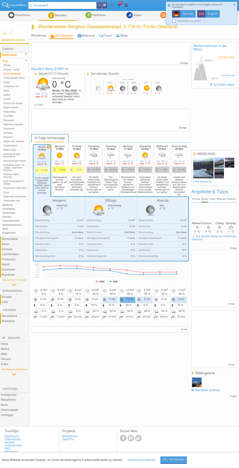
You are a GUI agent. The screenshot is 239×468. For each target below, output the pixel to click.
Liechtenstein (10, 254)
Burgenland (9, 233)
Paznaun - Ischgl (11, 70)
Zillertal (7, 65)
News (4, 344)
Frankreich (9, 259)
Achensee (8, 133)
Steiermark (8, 213)
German (187, 13)
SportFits (68, 439)
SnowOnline (70, 436)
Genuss (6, 359)
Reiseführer (22, 15)
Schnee (196, 199)
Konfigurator (9, 394)
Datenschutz (13, 439)
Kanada (7, 297)
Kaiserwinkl (9, 129)
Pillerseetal (9, 120)
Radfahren (99, 15)
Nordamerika (12, 291)
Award (5, 349)
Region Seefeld (11, 108)
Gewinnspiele (9, 410)
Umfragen (7, 415)
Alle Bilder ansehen (207, 390)
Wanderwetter (64, 35)
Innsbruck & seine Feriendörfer (12, 155)
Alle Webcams (203, 181)
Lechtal (7, 99)
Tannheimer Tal (11, 86)
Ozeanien (9, 310)
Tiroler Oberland (12, 74)
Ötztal (6, 192)
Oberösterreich (11, 221)
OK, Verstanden (173, 459)
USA (5, 302)
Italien (5, 244)
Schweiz (7, 249)
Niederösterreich (12, 225)
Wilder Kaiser (10, 150)
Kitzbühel (8, 137)
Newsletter (11, 451)
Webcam (221, 199)
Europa (7, 49)
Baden (137, 15)
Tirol (5, 61)
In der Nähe (107, 6)
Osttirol (7, 95)
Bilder (124, 35)
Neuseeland (9, 316)
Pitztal (7, 91)
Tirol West (8, 116)
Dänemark (8, 269)
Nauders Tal (228, 75)
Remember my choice (189, 21)
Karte (4, 405)
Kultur (4, 364)
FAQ (8, 448)
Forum (107, 35)
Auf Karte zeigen (224, 84)
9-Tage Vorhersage (50, 138)
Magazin (14, 338)
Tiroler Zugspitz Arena (14, 78)
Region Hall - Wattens (14, 142)
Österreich (9, 55)
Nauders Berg (227, 57)
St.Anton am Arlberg (13, 103)
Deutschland (10, 239)
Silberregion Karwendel (15, 197)
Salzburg (7, 205)
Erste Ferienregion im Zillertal (14, 182)
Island (6, 264)
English (213, 13)
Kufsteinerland (10, 146)
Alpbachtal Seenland (13, 125)
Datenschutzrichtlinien (141, 460)
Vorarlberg (8, 209)
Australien (8, 321)
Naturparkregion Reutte (15, 161)
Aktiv (4, 354)
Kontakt (9, 442)
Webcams (88, 35)
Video (212, 199)
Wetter (204, 199)
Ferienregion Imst (12, 201)
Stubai (7, 82)
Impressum (12, 436)
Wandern (60, 15)
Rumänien (8, 274)
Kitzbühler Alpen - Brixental (12, 175)
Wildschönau (10, 112)
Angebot (231, 199)
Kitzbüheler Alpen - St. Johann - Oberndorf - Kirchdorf (14, 167)
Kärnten (6, 217)
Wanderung (38, 35)
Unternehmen (13, 445)
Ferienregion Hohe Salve (15, 188)
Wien (5, 229)
